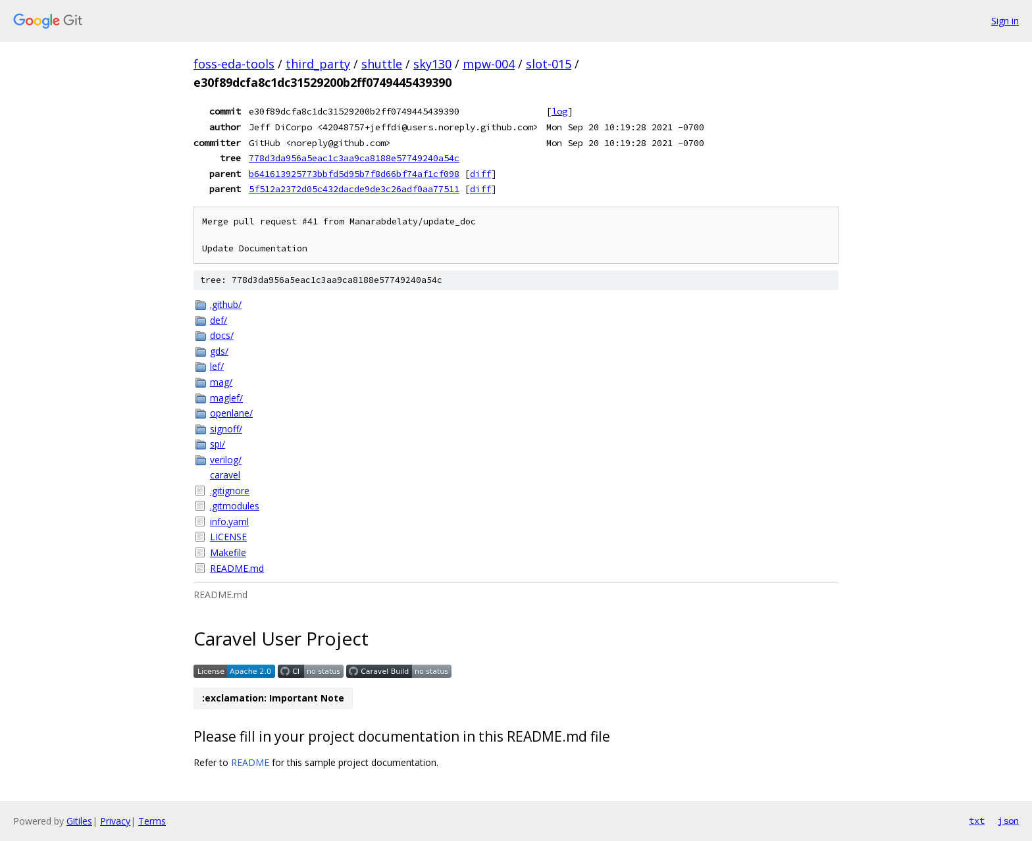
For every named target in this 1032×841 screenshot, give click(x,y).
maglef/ (226, 398)
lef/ (217, 366)
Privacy (115, 821)
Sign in (1005, 20)
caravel (225, 475)
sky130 (432, 64)
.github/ (226, 304)
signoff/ (226, 428)
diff (480, 174)
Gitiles (79, 821)
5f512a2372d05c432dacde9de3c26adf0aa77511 (354, 189)
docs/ (222, 335)
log (559, 111)
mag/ (221, 382)
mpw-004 (489, 64)
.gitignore (229, 490)
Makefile (228, 552)
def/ (218, 320)
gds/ (219, 351)
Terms (152, 821)
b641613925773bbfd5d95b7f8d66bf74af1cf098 (354, 174)
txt (977, 821)
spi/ (217, 444)
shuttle (381, 64)
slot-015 (548, 64)
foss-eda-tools (234, 64)
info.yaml (229, 521)
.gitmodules (234, 505)
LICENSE (228, 536)
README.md (237, 568)
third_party (318, 64)
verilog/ (226, 459)
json (1008, 821)
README (250, 762)
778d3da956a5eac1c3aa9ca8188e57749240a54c (354, 158)
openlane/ (231, 413)
